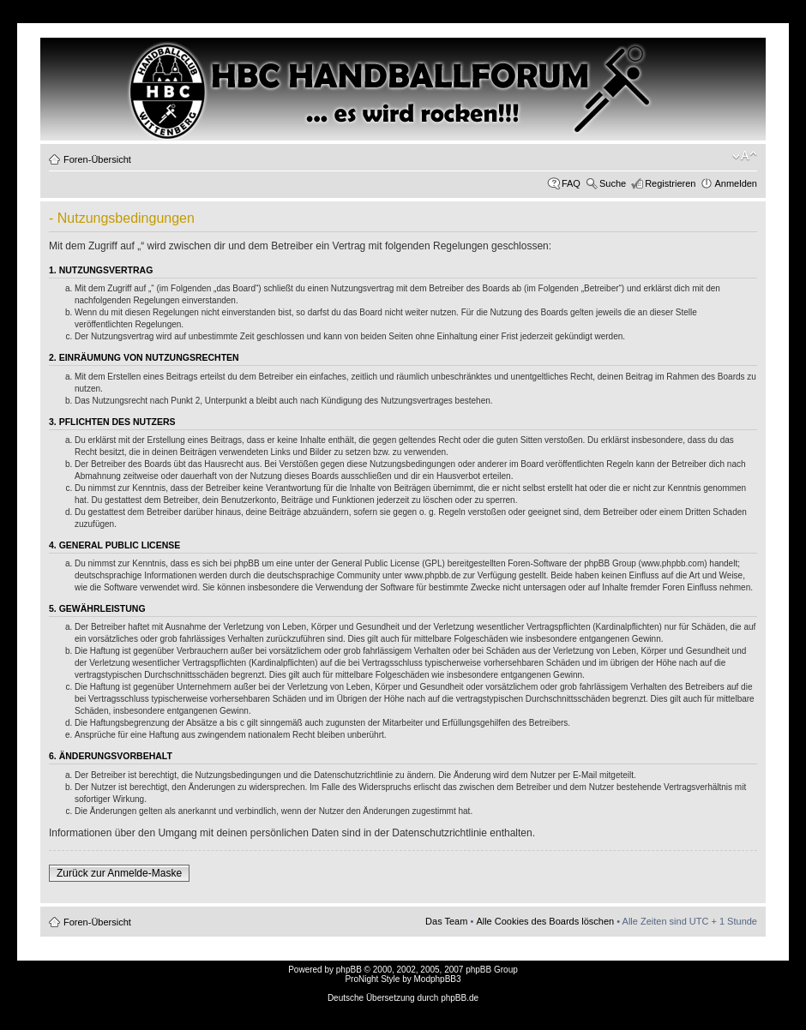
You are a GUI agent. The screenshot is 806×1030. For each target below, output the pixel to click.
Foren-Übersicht (97, 159)
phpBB (349, 969)
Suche (612, 183)
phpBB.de (459, 998)
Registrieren (670, 183)
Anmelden (735, 183)
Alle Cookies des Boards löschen (545, 921)
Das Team (446, 921)
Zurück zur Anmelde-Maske (119, 873)
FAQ (571, 183)
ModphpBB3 (437, 979)
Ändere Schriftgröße (744, 156)
